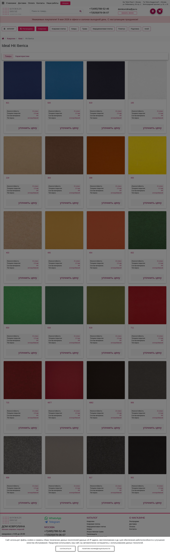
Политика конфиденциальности (96, 549)
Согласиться (65, 549)
